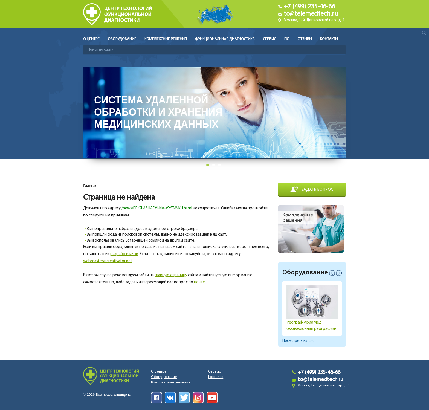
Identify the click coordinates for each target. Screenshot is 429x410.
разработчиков (124, 254)
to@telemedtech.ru (311, 14)
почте (199, 282)
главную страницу (171, 275)
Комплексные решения (165, 39)
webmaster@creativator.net (107, 261)
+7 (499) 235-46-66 (309, 7)
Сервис (269, 39)
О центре (91, 39)
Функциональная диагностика (225, 39)
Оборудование (122, 39)
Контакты (329, 39)
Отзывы (305, 39)
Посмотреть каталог (299, 341)
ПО (286, 39)
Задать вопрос (317, 189)
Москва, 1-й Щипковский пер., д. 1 (314, 20)
